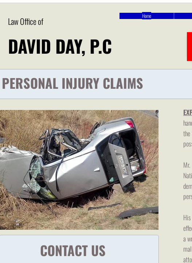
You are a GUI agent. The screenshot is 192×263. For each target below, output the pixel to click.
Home (146, 15)
